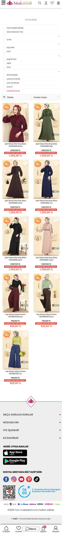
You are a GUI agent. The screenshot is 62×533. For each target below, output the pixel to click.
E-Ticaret (21, 518)
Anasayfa (6, 528)
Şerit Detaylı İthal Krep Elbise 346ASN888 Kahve (15, 202)
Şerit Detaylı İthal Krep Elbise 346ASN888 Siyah (15, 258)
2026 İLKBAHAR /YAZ (15, 32)
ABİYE (9, 63)
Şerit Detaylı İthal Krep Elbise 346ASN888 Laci (46, 202)
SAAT (9, 51)
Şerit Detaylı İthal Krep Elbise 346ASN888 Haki (46, 145)
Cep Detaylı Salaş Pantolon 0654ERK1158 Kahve (46, 315)
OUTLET (10, 87)
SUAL (9, 67)
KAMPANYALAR (13, 91)
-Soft (14, 518)
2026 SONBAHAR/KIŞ (15, 28)
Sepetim (43, 528)
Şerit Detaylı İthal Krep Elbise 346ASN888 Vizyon (46, 258)
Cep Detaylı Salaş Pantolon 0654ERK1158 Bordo (15, 315)
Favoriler (18, 528)
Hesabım (55, 528)
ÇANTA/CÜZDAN (13, 79)
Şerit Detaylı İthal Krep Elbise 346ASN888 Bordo (15, 145)
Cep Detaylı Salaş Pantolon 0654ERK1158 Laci (15, 372)
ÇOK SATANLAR (13, 83)
